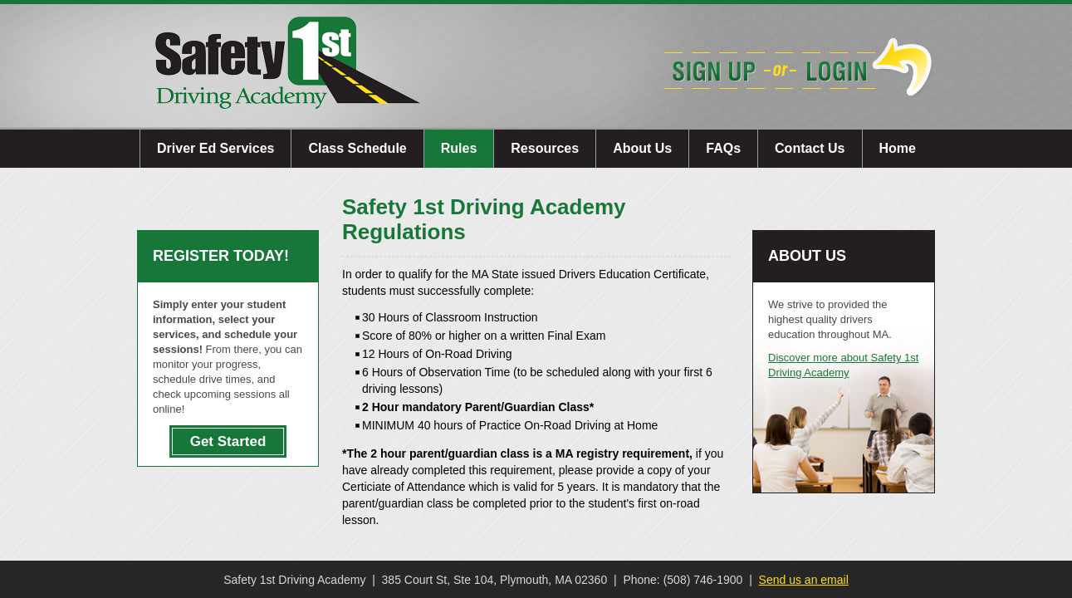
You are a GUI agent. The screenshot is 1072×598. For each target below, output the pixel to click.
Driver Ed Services (215, 148)
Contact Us (809, 148)
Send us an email (804, 579)
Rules (459, 148)
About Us (642, 148)
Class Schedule (357, 148)
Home (897, 148)
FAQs (723, 148)
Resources (545, 148)
